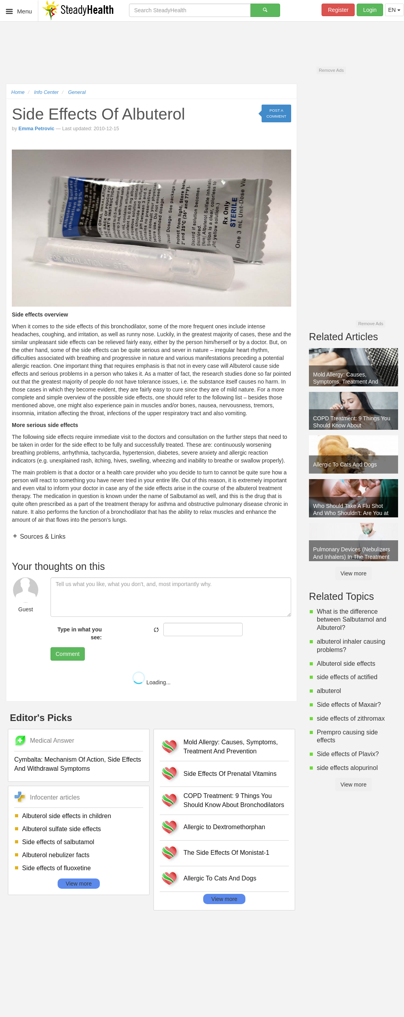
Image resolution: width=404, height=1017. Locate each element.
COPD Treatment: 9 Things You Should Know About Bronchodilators (233, 800)
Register (338, 10)
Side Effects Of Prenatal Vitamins (230, 773)
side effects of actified (347, 677)
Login (369, 10)
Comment (68, 654)
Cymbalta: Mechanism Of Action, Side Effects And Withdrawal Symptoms (77, 764)
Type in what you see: (79, 633)
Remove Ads (331, 70)
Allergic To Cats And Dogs (219, 878)
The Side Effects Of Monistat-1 (226, 852)
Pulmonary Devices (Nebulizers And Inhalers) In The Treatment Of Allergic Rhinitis (351, 553)
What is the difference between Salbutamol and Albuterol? (351, 619)
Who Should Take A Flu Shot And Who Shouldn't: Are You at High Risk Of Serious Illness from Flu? (351, 510)
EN (394, 10)
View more (79, 883)
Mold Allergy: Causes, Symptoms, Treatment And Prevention (230, 747)
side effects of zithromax (351, 718)
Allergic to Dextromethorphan (224, 827)
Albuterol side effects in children (66, 816)
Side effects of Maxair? (349, 704)
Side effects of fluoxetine (56, 868)
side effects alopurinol (347, 767)
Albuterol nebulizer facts (56, 855)
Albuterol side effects (346, 663)
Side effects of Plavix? (348, 754)
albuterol (329, 690)
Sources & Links (41, 536)
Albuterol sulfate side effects (61, 829)
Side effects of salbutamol (58, 842)
